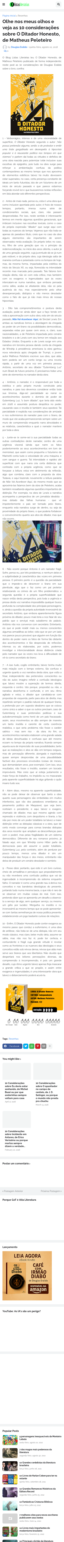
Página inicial (9, 16)
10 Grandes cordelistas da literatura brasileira (37, 1464)
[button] (3, 4)
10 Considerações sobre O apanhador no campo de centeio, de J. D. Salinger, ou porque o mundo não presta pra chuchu (47, 1092)
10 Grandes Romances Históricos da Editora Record (37, 1490)
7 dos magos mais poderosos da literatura (35, 1451)
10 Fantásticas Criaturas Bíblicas (36, 1502)
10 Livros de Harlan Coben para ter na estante (38, 1477)
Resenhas (23, 16)
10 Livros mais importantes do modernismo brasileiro (34, 1529)
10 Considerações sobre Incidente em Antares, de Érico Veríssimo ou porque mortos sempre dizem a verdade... (16, 1139)
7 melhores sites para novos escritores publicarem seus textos (38, 1516)
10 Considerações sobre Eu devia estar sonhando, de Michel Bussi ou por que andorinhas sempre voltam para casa (16, 1091)
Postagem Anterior (13, 1191)
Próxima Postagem (50, 1191)
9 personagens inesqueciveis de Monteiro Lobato (40, 1437)
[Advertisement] (32, 1389)
